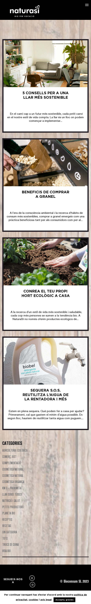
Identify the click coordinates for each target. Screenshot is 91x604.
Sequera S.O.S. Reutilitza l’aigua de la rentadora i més (46, 394)
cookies (33, 599)
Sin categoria (9, 532)
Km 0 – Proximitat (12, 488)
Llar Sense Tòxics (12, 494)
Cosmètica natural (13, 469)
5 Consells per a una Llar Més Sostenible (46, 95)
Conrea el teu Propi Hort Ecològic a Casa (45, 293)
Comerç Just (9, 457)
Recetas (6, 526)
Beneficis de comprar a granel (45, 194)
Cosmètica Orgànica (13, 482)
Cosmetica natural (13, 475)
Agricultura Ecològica (14, 450)
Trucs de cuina (10, 544)
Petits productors (13, 507)
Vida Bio (6, 551)
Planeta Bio (8, 513)
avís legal (45, 599)
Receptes (7, 519)
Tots (5, 538)
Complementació (11, 463)
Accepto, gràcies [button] (64, 600)
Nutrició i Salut (11, 501)
